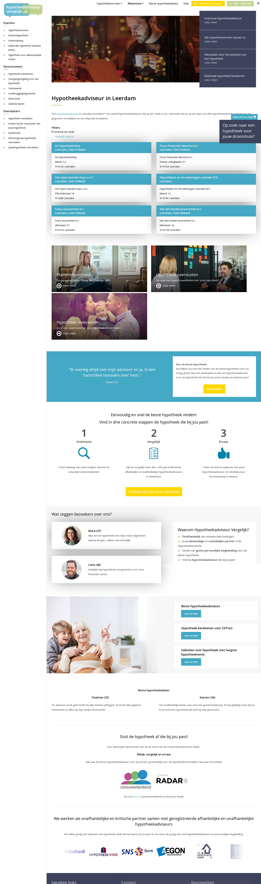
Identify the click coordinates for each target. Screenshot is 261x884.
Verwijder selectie (64, 136)
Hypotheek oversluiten (20, 118)
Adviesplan (214, 341)
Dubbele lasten (16, 103)
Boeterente (14, 132)
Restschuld (14, 98)
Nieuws (145, 878)
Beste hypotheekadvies (163, 3)
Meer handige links (62, 842)
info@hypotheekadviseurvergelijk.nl (144, 858)
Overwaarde (14, 88)
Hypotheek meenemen (20, 73)
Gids (186, 3)
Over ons (126, 850)
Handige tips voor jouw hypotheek (154, 444)
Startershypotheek (18, 35)
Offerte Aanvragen (208, 3)
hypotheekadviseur (68, 113)
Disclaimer (118, 878)
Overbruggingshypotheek (21, 93)
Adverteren (127, 842)
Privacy (157, 878)
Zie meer (196, 864)
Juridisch (132, 878)
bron (136, 748)
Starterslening (15, 40)
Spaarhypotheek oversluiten (23, 147)
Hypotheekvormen (18, 30)
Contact (125, 846)
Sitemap (104, 878)
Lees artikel (191, 566)
